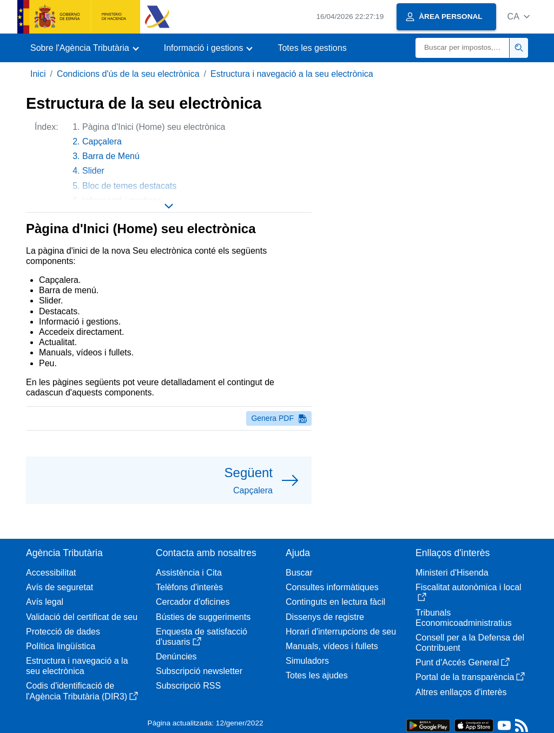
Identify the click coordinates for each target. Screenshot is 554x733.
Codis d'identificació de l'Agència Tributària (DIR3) (82, 691)
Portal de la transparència (470, 677)
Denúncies (176, 656)
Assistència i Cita (189, 572)
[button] (518, 16)
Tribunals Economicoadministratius (464, 618)
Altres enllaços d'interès (461, 692)
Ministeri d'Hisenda (452, 572)
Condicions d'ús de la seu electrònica (128, 73)
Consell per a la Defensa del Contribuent (470, 642)
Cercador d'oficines (192, 601)
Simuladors (307, 660)
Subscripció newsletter (199, 671)
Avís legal (44, 601)
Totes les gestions (312, 47)
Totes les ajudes (317, 675)
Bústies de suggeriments (203, 617)
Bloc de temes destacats (129, 185)
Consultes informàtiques (332, 587)
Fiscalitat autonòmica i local (469, 592)
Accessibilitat (51, 572)
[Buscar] (463, 48)
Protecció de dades (63, 631)
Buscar (299, 572)
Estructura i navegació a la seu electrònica (291, 73)
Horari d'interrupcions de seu (341, 631)
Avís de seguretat (59, 587)
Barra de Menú (111, 156)
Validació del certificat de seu (81, 617)
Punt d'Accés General (463, 662)
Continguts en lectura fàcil (335, 601)
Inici (37, 73)
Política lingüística (60, 646)
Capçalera (102, 141)
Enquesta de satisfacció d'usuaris (201, 636)
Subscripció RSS (188, 685)
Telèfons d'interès (189, 587)
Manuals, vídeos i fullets (332, 646)
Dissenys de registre (325, 617)
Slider (93, 170)
